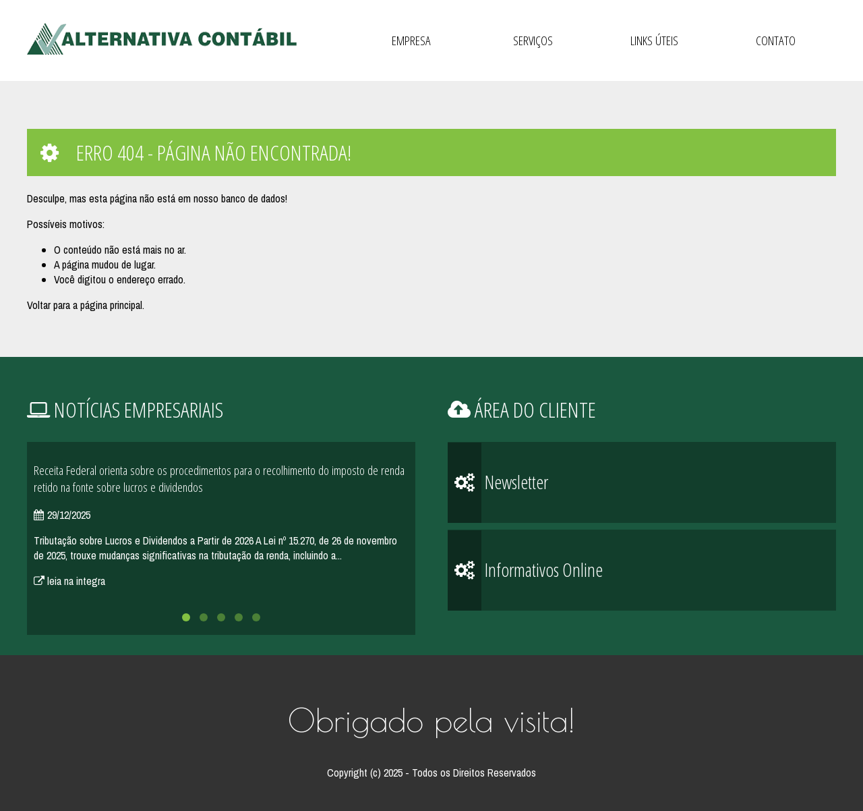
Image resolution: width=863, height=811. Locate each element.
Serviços (533, 40)
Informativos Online (525, 570)
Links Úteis (654, 40)
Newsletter (498, 483)
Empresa (411, 40)
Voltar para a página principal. (85, 305)
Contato (776, 40)
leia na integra (69, 581)
